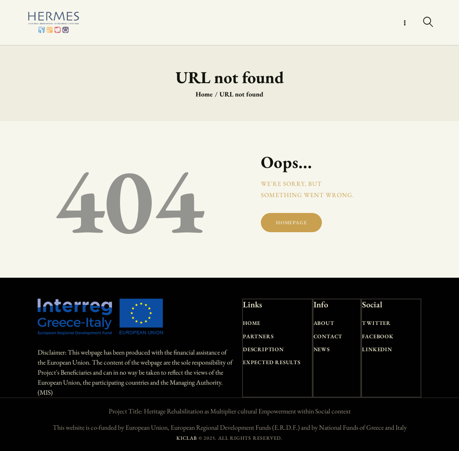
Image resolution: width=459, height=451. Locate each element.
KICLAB (186, 438)
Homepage (291, 222)
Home (204, 94)
